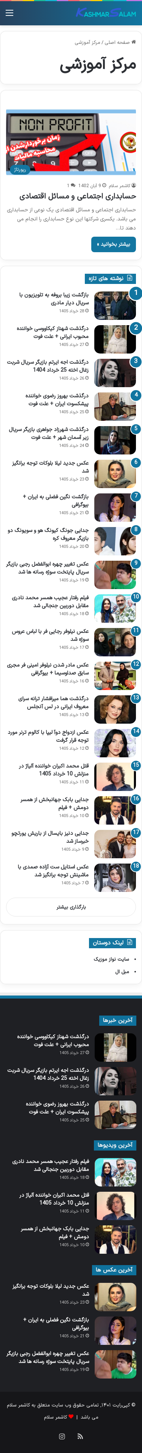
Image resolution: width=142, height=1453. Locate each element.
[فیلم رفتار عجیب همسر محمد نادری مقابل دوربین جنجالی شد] (115, 608)
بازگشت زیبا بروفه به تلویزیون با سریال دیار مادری (54, 299)
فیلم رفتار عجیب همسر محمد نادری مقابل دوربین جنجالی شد (50, 602)
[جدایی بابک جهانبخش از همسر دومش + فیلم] (115, 810)
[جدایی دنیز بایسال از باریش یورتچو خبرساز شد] (115, 844)
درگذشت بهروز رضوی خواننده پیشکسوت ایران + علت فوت (57, 400)
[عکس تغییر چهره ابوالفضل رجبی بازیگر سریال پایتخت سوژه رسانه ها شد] (115, 575)
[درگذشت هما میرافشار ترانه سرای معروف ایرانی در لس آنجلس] (115, 709)
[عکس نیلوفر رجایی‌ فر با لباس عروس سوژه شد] (115, 642)
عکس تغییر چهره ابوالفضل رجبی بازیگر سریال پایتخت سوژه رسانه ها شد (47, 568)
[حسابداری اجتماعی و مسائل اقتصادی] (71, 141)
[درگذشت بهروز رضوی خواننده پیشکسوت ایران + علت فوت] (115, 406)
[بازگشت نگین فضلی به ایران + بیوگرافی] (115, 507)
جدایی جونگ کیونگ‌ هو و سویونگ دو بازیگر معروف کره (48, 535)
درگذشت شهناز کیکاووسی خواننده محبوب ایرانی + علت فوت (53, 333)
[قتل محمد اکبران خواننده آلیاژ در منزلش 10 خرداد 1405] (115, 777)
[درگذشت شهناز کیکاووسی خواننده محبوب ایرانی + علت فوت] (115, 339)
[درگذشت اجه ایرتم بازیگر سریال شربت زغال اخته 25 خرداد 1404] (115, 373)
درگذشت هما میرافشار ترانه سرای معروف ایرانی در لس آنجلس (53, 703)
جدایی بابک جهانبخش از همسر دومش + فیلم (54, 804)
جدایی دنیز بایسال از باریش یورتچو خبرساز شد (50, 837)
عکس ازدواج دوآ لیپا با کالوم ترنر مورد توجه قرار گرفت (48, 736)
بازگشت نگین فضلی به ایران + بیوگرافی (56, 501)
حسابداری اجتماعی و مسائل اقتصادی (77, 196)
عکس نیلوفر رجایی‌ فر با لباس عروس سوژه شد (50, 636)
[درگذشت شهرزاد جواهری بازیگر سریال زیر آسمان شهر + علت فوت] (115, 440)
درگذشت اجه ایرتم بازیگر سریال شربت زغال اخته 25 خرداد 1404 (48, 366)
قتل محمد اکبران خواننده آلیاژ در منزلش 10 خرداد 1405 (54, 770)
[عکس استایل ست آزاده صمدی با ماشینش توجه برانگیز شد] (115, 878)
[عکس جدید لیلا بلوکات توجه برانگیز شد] (115, 474)
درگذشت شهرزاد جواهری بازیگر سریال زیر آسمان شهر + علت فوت (49, 434)
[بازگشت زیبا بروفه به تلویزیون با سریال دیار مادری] (115, 306)
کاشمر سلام (119, 186)
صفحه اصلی (120, 43)
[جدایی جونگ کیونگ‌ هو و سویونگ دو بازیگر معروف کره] (115, 541)
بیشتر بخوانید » (113, 244)
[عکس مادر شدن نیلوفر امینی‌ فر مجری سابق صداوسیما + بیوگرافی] (115, 676)
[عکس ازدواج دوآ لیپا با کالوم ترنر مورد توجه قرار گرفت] (115, 743)
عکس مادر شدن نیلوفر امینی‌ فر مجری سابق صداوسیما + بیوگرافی (48, 669)
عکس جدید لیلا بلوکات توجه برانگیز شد (50, 467)
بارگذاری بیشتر (71, 907)
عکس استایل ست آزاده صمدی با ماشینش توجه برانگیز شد (53, 871)
